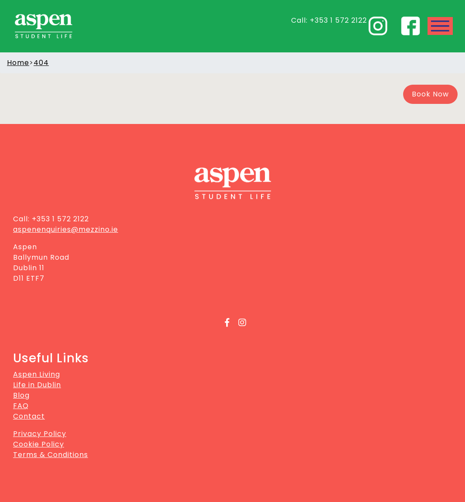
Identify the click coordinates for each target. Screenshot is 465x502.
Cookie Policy (38, 444)
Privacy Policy (39, 434)
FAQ (21, 406)
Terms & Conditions (50, 455)
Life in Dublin (37, 385)
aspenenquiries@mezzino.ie (65, 229)
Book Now (430, 94)
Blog (21, 395)
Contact (29, 416)
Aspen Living (36, 374)
